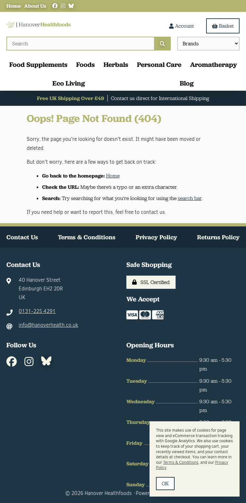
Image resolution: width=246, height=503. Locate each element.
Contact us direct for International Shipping (160, 98)
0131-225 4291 (37, 311)
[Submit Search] (162, 43)
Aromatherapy (213, 64)
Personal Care (159, 64)
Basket (223, 26)
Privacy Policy (156, 237)
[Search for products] (80, 43)
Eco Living (68, 83)
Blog (187, 83)
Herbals (116, 64)
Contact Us (22, 237)
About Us (35, 6)
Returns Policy (218, 237)
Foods (85, 64)
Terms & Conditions (86, 237)
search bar (190, 198)
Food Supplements (38, 64)
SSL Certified (151, 282)
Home (13, 6)
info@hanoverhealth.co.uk (48, 325)
